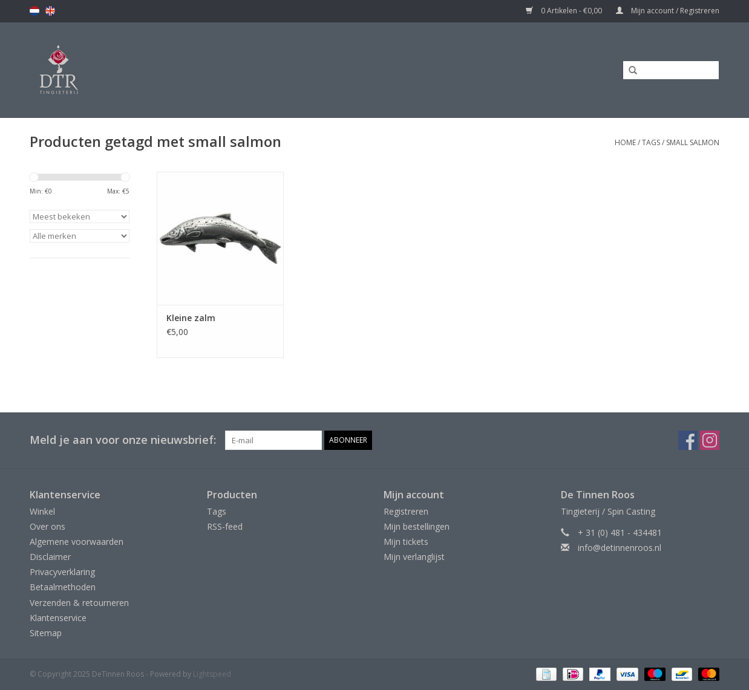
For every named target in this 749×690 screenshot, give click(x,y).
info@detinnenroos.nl (619, 547)
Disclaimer (50, 556)
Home (625, 142)
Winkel (42, 511)
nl (34, 11)
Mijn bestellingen (417, 526)
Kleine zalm (190, 318)
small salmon (692, 142)
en (50, 11)
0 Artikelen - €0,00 (565, 10)
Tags (651, 142)
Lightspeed (212, 674)
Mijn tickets (406, 541)
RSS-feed (225, 526)
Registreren (406, 511)
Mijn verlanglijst (414, 556)
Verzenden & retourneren (79, 602)
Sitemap (46, 633)
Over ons (47, 526)
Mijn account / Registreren (667, 10)
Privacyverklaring (62, 572)
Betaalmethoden (63, 587)
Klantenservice (58, 617)
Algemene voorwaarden (76, 541)
